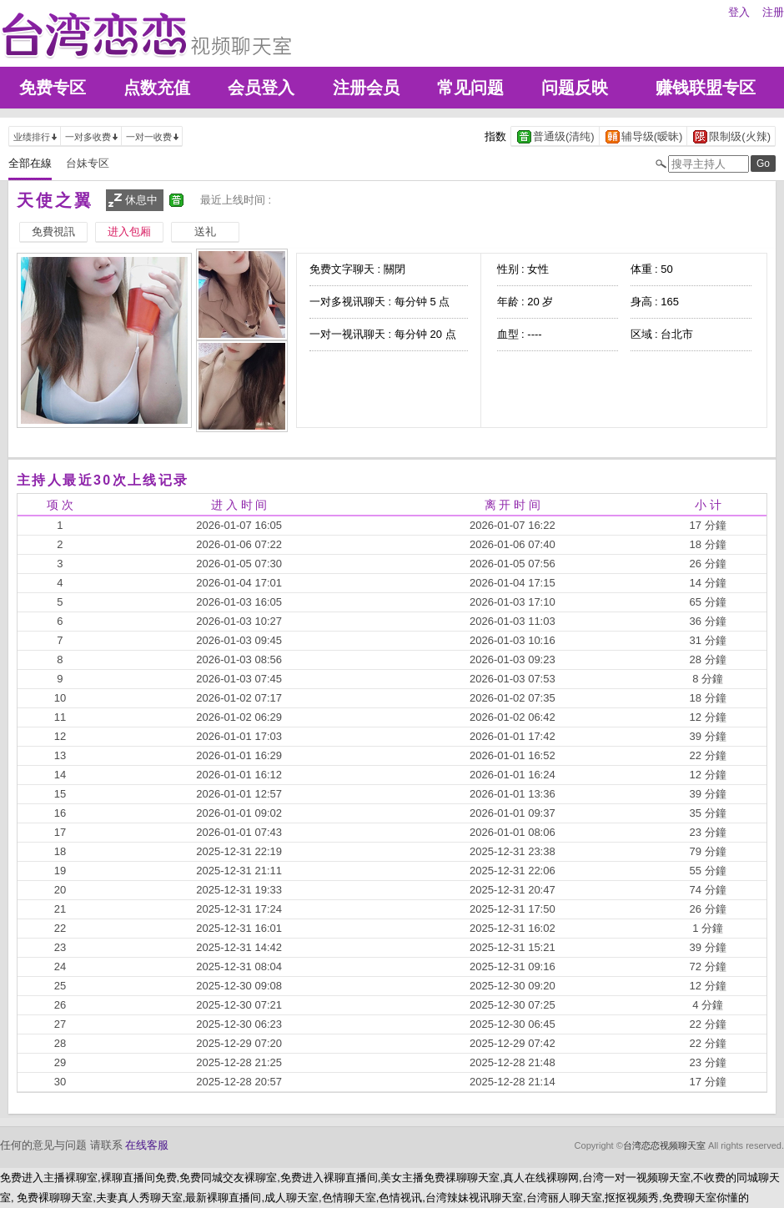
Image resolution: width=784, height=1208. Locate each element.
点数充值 (156, 87)
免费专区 (52, 87)
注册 (773, 12)
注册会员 (366, 87)
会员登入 (261, 87)
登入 (739, 12)
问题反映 (574, 87)
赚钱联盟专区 (706, 87)
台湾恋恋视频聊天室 (664, 1145)
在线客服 (146, 1145)
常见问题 (470, 87)
